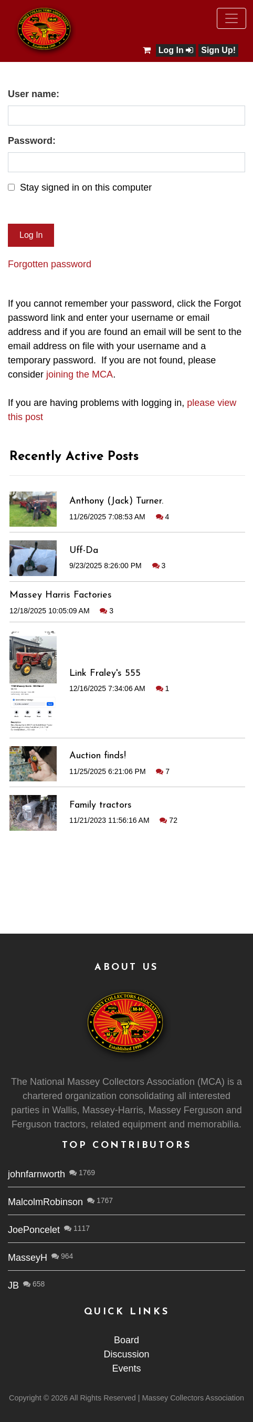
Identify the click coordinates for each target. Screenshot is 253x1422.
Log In (176, 50)
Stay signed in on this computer (86, 187)
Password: (32, 140)
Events (126, 1368)
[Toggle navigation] (231, 18)
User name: (33, 94)
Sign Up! (218, 50)
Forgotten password (49, 264)
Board (126, 1340)
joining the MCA (79, 374)
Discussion (126, 1354)
